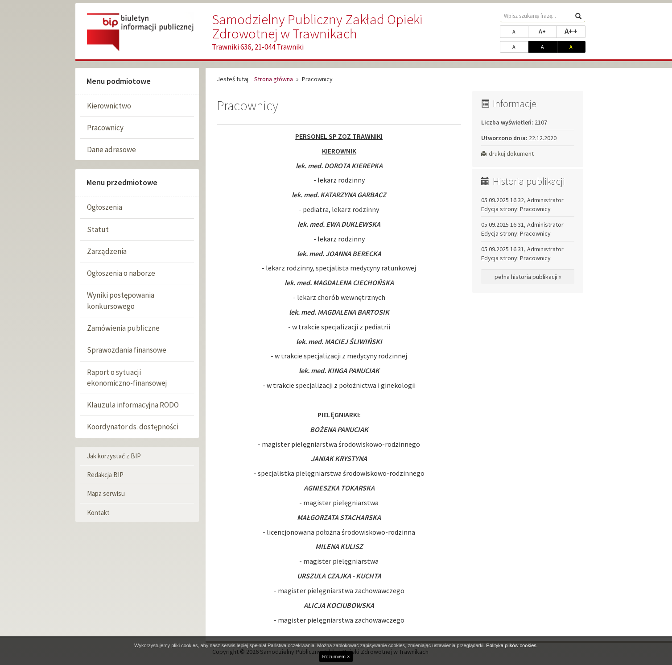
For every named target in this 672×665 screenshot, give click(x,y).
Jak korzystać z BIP (114, 456)
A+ (548, 30)
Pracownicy (105, 128)
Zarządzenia (107, 251)
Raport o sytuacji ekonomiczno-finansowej (127, 377)
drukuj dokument (507, 154)
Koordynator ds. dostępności (132, 427)
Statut (98, 229)
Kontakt (98, 512)
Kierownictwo (109, 106)
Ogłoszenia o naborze (121, 273)
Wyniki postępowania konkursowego (120, 300)
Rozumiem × (336, 656)
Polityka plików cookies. (512, 645)
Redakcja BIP (105, 474)
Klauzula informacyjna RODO (133, 405)
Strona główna (273, 79)
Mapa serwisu (106, 493)
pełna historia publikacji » (528, 277)
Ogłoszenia (104, 207)
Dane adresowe (111, 149)
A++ (575, 30)
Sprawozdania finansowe (126, 350)
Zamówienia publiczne (123, 328)
